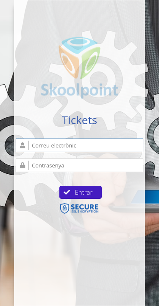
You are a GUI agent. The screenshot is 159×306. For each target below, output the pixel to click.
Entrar (78, 192)
